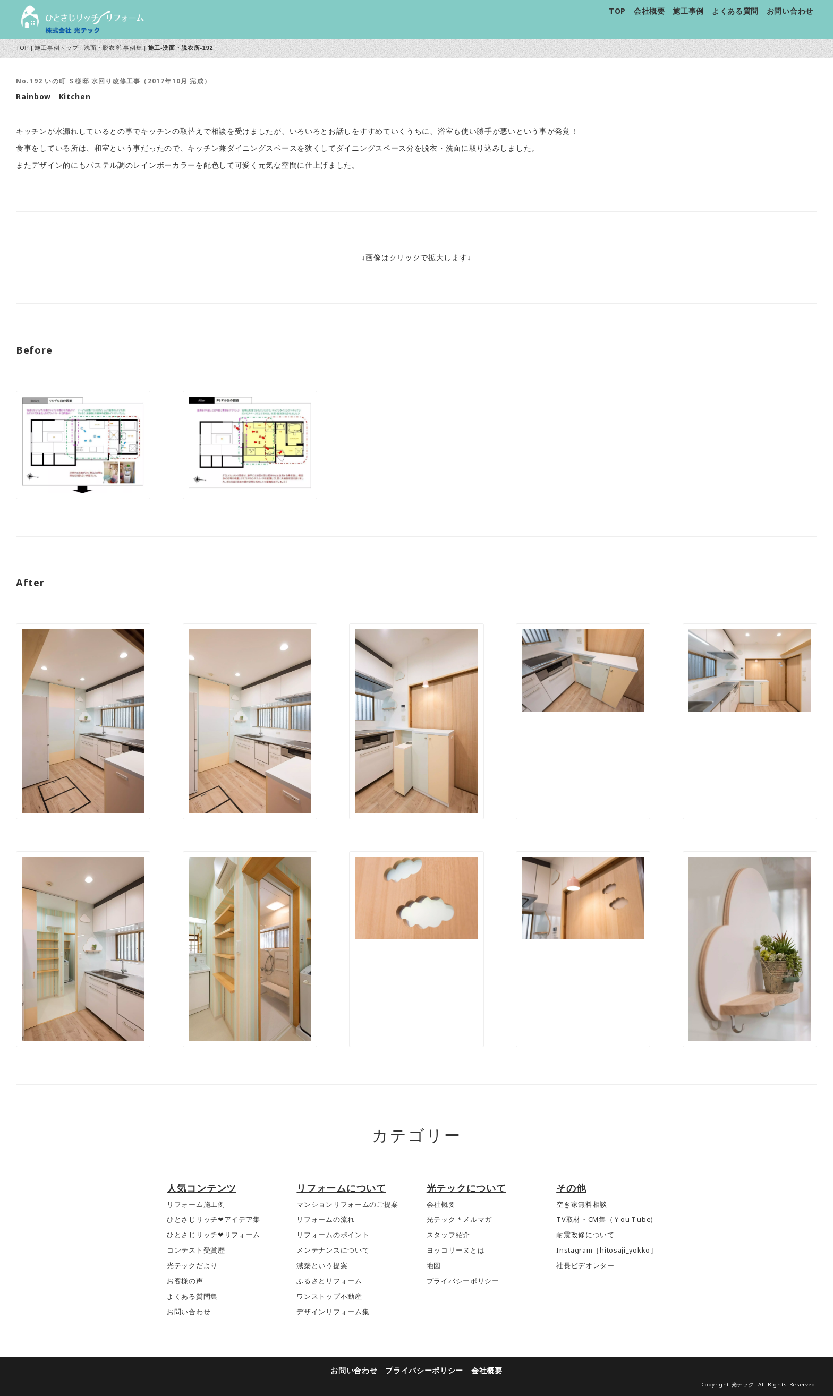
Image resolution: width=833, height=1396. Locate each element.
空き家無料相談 (581, 1204)
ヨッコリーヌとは (456, 1250)
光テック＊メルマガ (459, 1219)
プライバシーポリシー (463, 1281)
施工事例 (688, 11)
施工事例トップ (56, 48)
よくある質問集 (192, 1296)
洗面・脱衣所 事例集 (113, 48)
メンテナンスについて (332, 1250)
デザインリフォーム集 (332, 1311)
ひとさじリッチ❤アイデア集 (213, 1219)
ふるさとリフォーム (329, 1281)
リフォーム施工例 (196, 1204)
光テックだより (192, 1265)
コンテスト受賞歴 (196, 1250)
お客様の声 (185, 1281)
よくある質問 (735, 11)
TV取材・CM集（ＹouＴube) (604, 1219)
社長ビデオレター (585, 1265)
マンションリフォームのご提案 (347, 1204)
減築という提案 (321, 1265)
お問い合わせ (790, 11)
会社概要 (649, 11)
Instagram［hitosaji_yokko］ (607, 1250)
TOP (617, 11)
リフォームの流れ (325, 1219)
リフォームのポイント (332, 1234)
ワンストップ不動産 (329, 1296)
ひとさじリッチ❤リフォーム (213, 1234)
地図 (434, 1265)
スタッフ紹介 (448, 1234)
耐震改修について (585, 1234)
